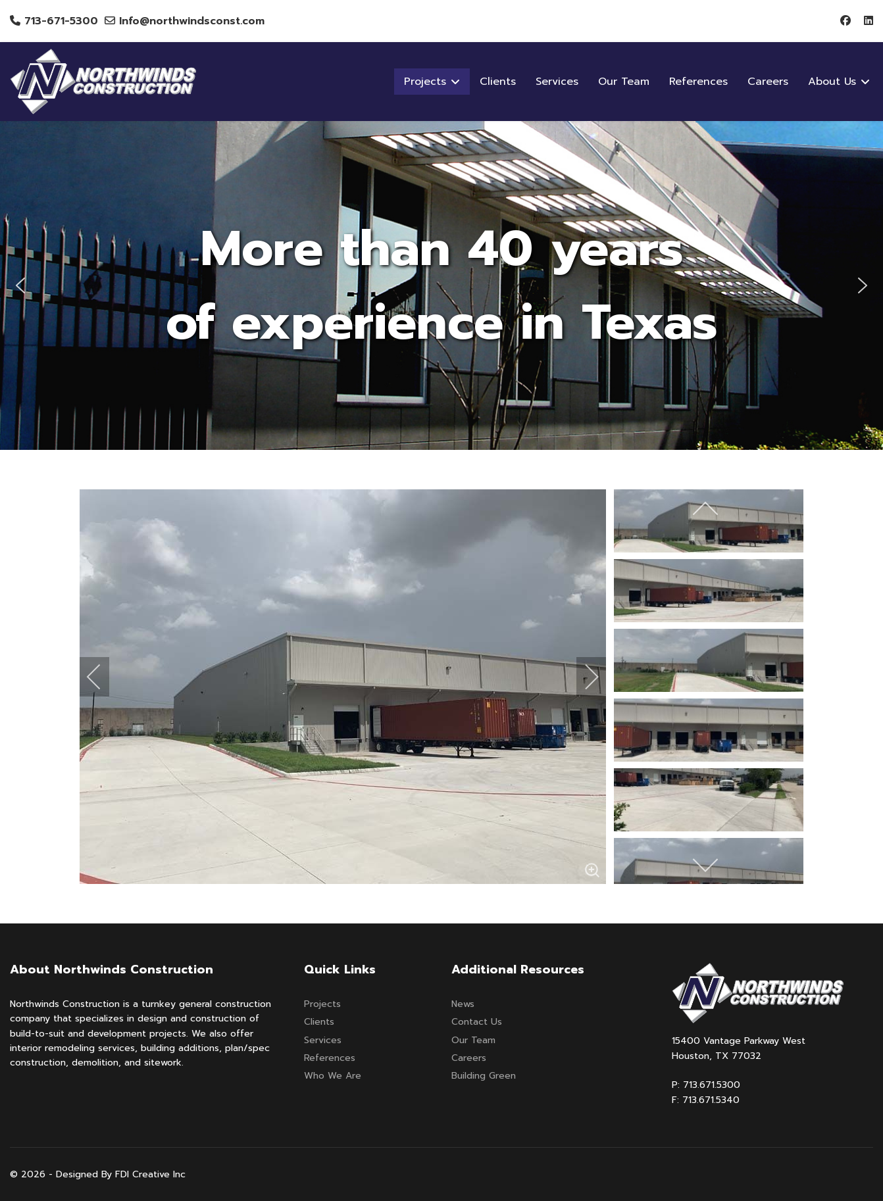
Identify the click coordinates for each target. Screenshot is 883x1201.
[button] (20, 285)
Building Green (483, 1076)
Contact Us (476, 1022)
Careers (767, 81)
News (462, 1004)
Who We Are (332, 1076)
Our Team (623, 81)
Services (557, 81)
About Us (832, 81)
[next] (583, 677)
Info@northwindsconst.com (192, 21)
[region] (441, 285)
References (698, 81)
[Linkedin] (868, 21)
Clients (498, 81)
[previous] (103, 677)
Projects (322, 1004)
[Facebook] (845, 21)
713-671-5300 (61, 21)
